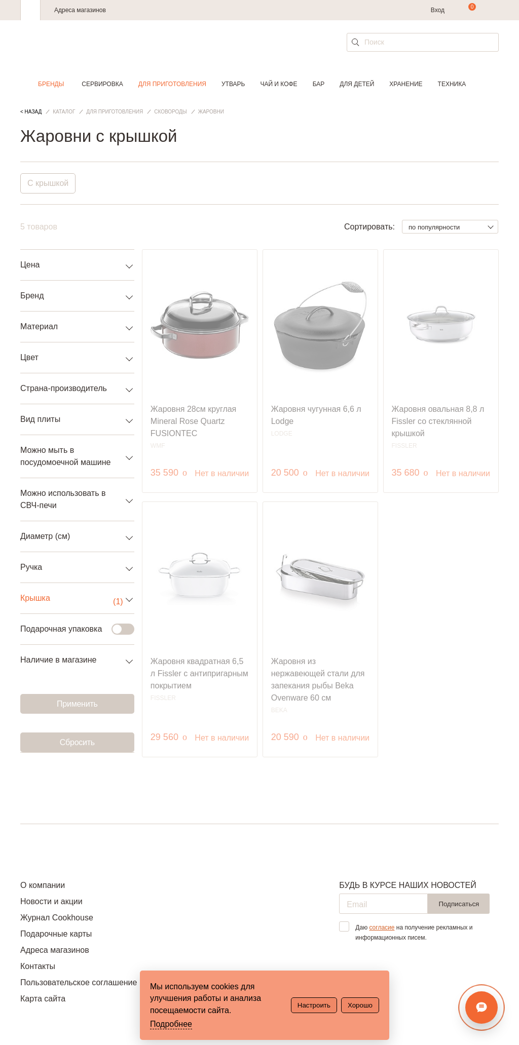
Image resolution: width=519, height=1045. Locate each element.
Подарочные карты (56, 934)
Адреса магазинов (80, 10)
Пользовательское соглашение (78, 982)
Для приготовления (172, 84)
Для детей (357, 84)
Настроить (314, 1005)
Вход (437, 10)
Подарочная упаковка (71, 629)
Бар (319, 84)
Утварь (233, 84)
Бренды (51, 84)
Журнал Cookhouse (56, 917)
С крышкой (47, 183)
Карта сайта (42, 998)
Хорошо (360, 1005)
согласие (381, 927)
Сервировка (102, 84)
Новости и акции (51, 901)
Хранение (405, 84)
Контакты (37, 966)
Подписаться (458, 904)
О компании (42, 885)
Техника (452, 84)
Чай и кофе (278, 84)
